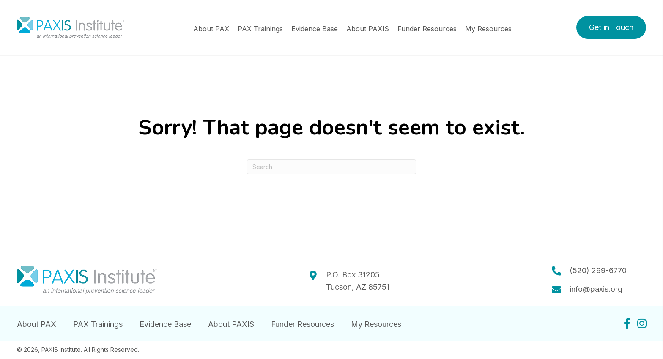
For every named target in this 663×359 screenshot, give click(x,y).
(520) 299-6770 (598, 270)
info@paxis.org (596, 289)
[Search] (331, 166)
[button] (611, 27)
